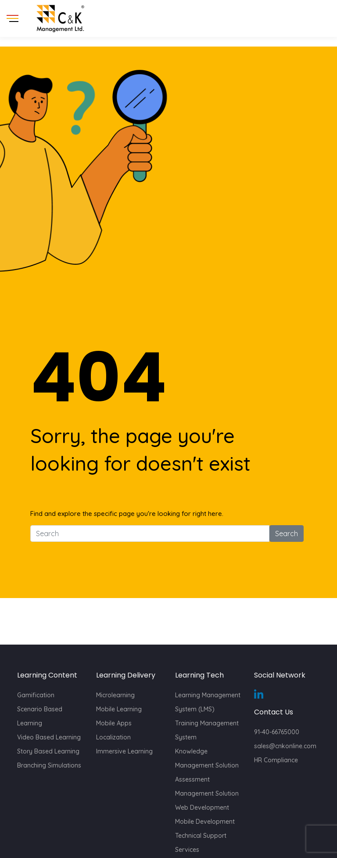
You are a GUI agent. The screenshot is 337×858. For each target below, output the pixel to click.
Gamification (35, 695)
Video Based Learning (49, 737)
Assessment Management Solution (207, 786)
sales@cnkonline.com (285, 746)
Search (286, 533)
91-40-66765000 (276, 732)
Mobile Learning (119, 709)
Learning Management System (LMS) (207, 702)
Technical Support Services (200, 843)
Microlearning (115, 695)
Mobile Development (205, 822)
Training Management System (207, 730)
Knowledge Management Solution (207, 758)
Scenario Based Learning (39, 716)
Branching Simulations (49, 765)
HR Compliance (276, 760)
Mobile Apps (114, 723)
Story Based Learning (48, 751)
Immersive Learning (124, 751)
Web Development (202, 807)
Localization (113, 737)
